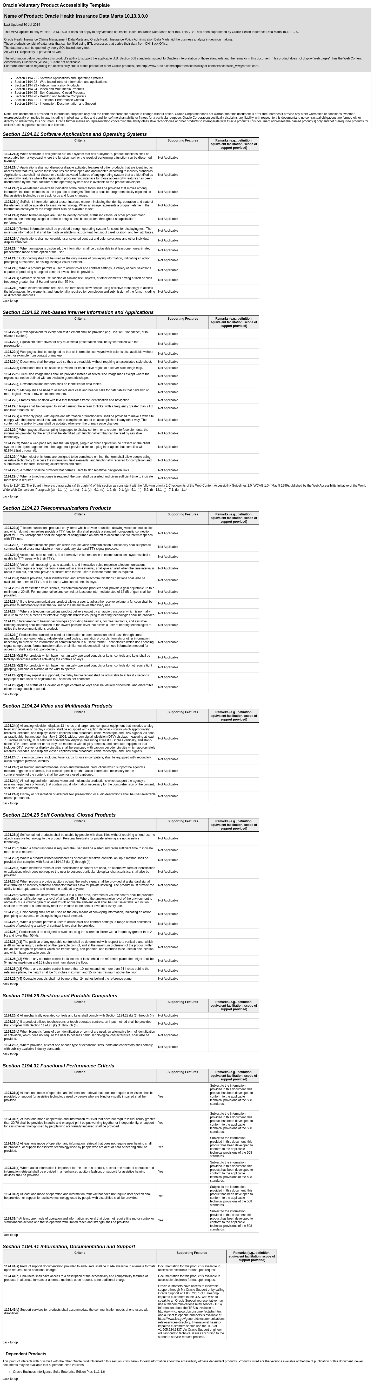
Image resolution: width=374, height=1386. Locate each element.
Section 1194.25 (26, 93)
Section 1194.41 (26, 103)
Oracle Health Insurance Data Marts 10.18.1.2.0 (265, 32)
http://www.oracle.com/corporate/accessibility (173, 66)
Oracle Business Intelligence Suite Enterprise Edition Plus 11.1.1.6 (59, 1372)
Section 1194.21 (26, 78)
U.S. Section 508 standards (132, 58)
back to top (10, 300)
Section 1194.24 (26, 89)
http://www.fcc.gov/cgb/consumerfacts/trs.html (189, 1311)
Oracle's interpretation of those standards (194, 58)
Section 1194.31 (26, 100)
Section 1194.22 (26, 82)
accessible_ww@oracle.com (238, 66)
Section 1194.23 (26, 85)
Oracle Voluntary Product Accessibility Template (56, 5)
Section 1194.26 (26, 96)
